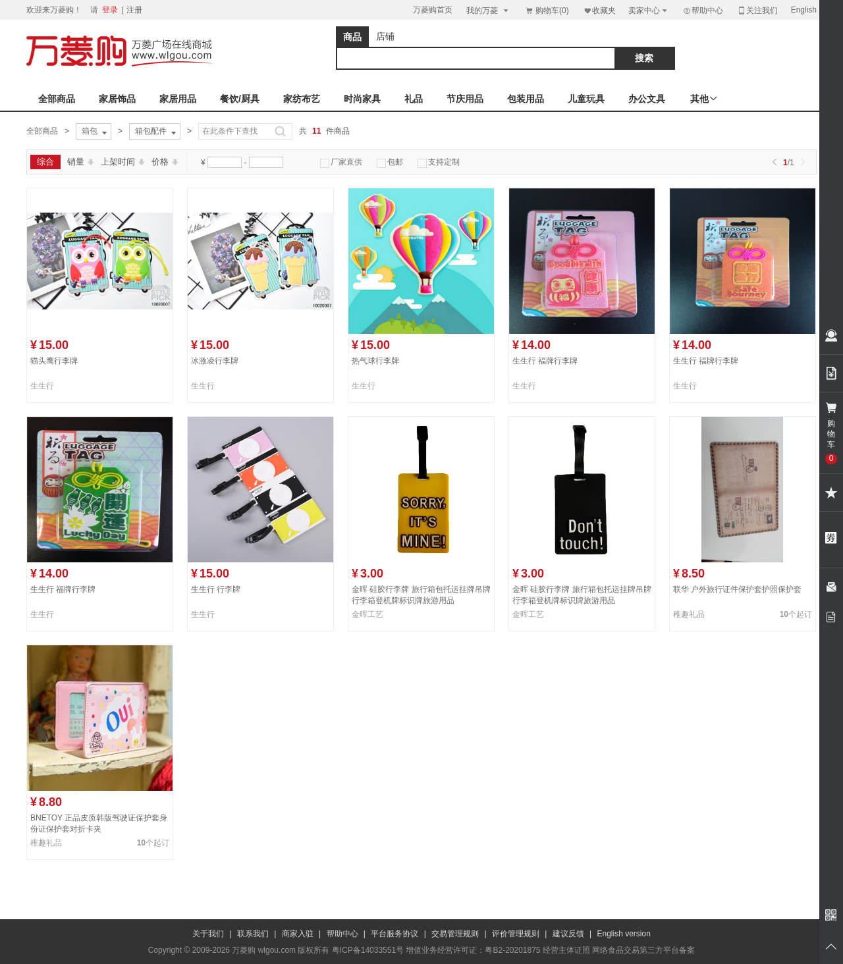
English (804, 9)
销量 (80, 162)
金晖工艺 (367, 614)
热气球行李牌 (375, 360)
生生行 (42, 385)
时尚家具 (362, 99)
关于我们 (208, 933)
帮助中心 (702, 10)
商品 (352, 37)
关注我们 (757, 10)
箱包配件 (156, 131)
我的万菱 (488, 10)
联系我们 (253, 933)
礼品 (413, 99)
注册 (134, 9)
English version (624, 933)
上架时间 (123, 162)
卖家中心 (648, 10)
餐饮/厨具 (239, 99)
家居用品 (177, 99)
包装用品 (525, 99)
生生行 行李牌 (215, 589)
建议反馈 (568, 933)
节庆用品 (465, 99)
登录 (110, 9)
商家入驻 (297, 933)
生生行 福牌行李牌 (545, 360)
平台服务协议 (394, 933)
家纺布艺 (301, 99)
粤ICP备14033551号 (368, 950)
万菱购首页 (432, 9)
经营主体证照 (566, 950)
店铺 (385, 36)
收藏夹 (599, 10)
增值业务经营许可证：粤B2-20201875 (473, 950)
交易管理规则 (455, 933)
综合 (45, 162)
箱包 (95, 131)
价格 (164, 162)
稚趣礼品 (689, 614)
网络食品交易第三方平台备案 (643, 950)
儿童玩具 (586, 99)
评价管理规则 (515, 933)
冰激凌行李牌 (214, 360)
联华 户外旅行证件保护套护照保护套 (737, 589)
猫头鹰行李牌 (54, 360)
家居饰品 (117, 99)
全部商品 (56, 99)
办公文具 (646, 99)
